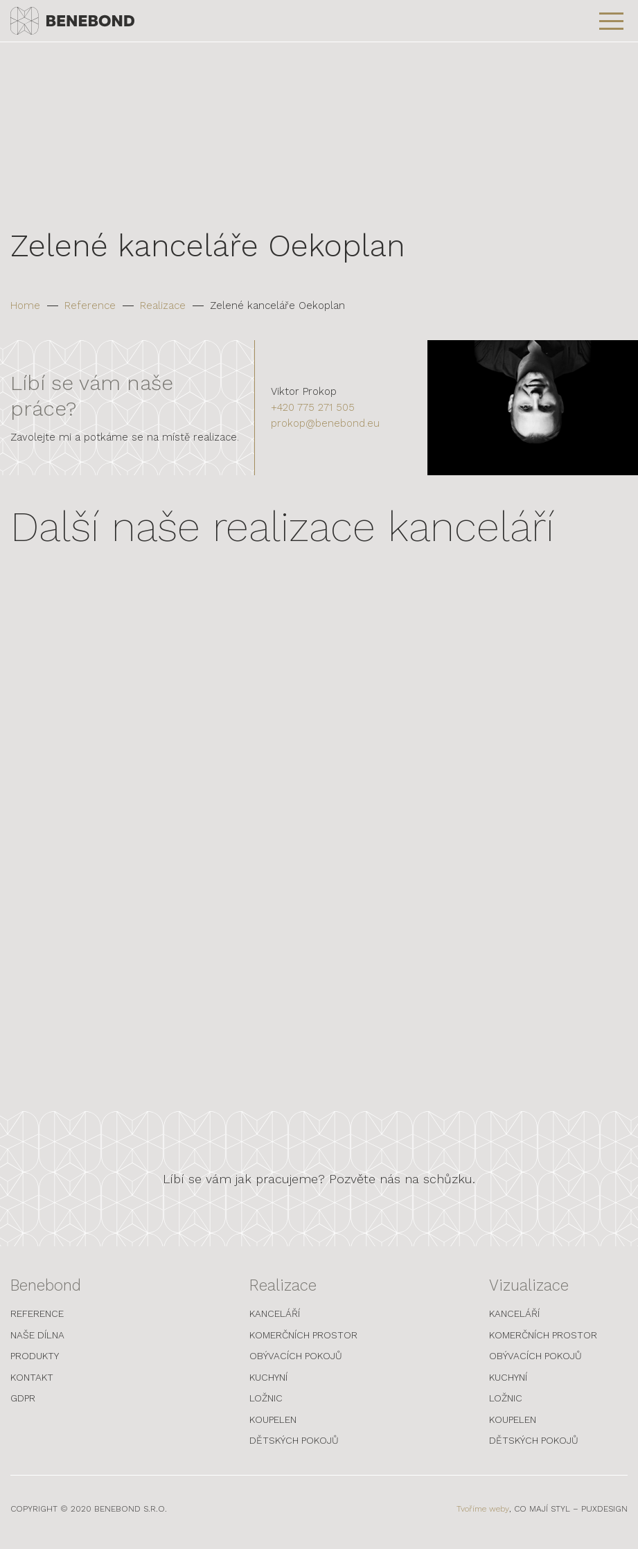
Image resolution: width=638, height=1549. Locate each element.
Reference (90, 305)
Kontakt (31, 1382)
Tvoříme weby (483, 1515)
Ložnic (266, 1404)
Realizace (163, 305)
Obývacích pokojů (295, 1361)
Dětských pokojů (294, 1446)
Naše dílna (37, 1340)
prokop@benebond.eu (325, 423)
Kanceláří (274, 1319)
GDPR (22, 1404)
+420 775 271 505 (313, 407)
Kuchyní (268, 1382)
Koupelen (272, 1425)
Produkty (34, 1361)
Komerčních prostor (303, 1340)
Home (25, 305)
